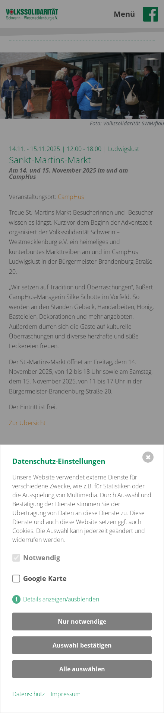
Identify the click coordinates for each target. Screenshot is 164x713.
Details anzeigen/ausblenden (61, 599)
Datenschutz (28, 694)
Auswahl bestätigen (82, 645)
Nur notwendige (82, 621)
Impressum (66, 694)
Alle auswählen (82, 669)
